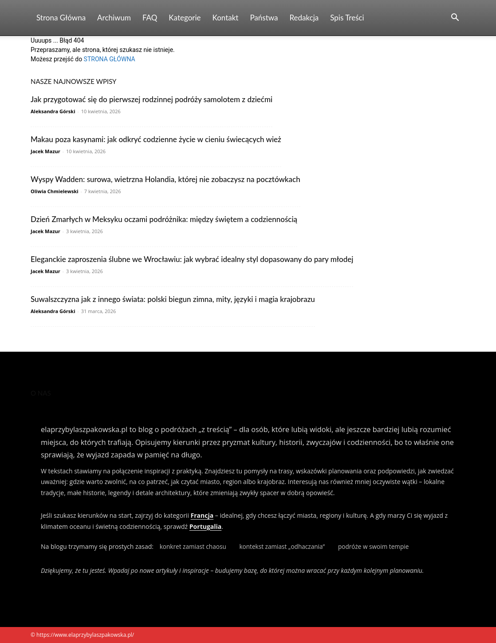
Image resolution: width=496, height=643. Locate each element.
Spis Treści (347, 17)
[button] (454, 18)
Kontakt (226, 17)
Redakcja (304, 17)
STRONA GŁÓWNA (109, 59)
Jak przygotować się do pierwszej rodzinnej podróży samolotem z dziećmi (151, 99)
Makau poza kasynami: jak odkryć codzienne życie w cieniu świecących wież (156, 139)
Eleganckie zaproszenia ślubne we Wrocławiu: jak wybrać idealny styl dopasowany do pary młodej (192, 259)
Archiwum (114, 17)
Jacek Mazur (45, 151)
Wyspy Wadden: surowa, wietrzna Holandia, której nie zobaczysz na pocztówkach (165, 179)
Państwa (264, 17)
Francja (202, 515)
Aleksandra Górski (53, 111)
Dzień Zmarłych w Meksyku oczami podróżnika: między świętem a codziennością (164, 219)
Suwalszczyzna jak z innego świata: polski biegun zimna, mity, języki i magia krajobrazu (173, 299)
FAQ (149, 17)
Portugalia (205, 526)
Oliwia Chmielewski (55, 191)
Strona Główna (61, 17)
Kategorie (185, 17)
